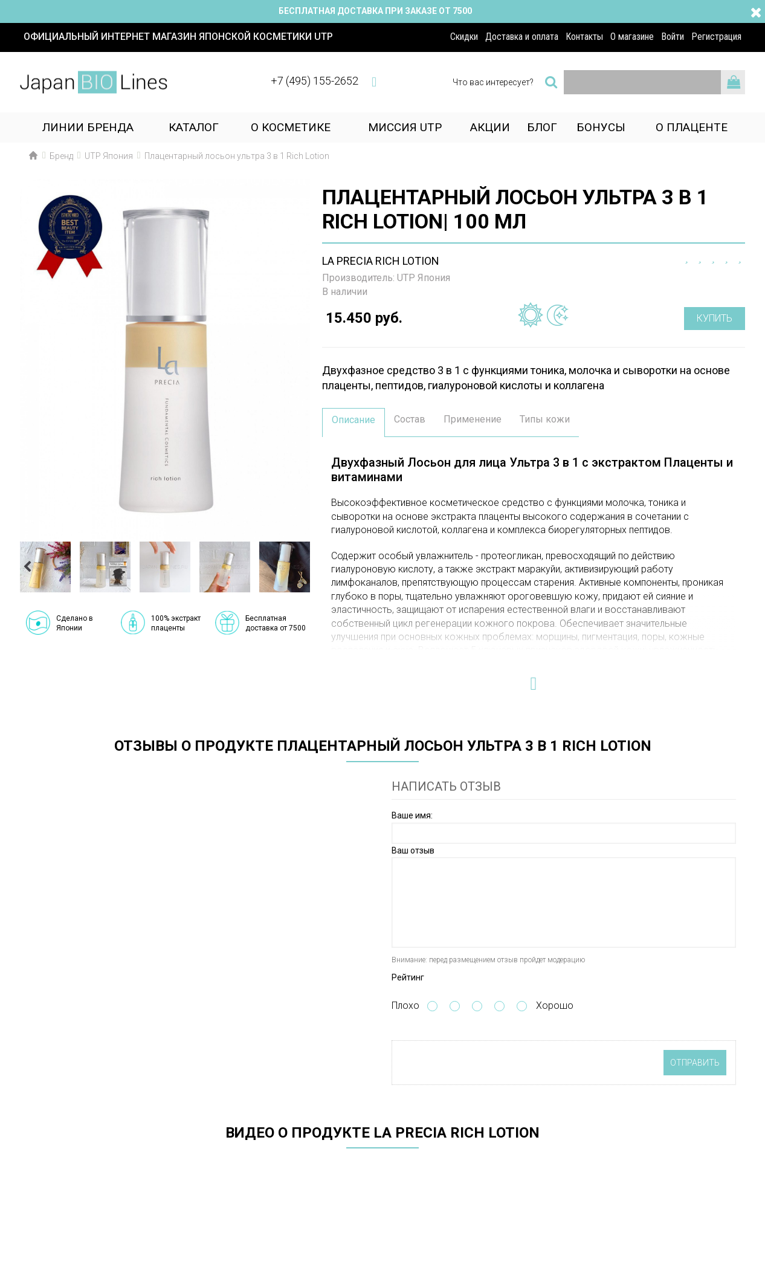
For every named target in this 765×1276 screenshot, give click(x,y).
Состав (409, 419)
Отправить (695, 1062)
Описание (353, 420)
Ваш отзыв (413, 850)
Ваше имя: (412, 815)
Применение (473, 419)
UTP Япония (423, 277)
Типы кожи (545, 419)
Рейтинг (408, 977)
